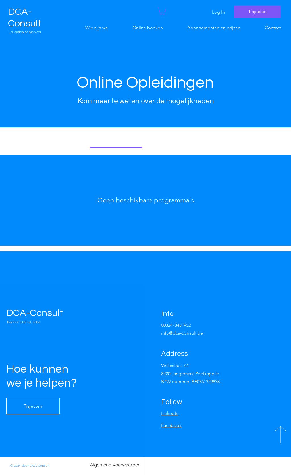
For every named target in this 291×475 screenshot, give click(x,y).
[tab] (116, 140)
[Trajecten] (257, 11)
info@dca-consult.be (182, 333)
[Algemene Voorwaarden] (115, 464)
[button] (162, 11)
